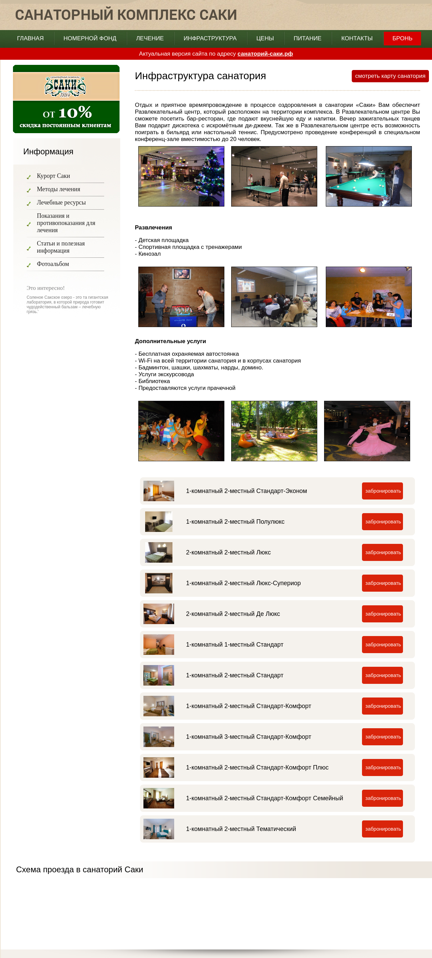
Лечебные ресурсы (61, 202)
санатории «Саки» (350, 105)
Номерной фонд (90, 38)
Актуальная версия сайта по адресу (216, 54)
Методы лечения (58, 189)
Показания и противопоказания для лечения (66, 223)
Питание (307, 38)
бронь (402, 38)
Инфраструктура (210, 38)
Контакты (357, 38)
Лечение (150, 38)
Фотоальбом (53, 263)
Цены (265, 38)
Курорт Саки (53, 175)
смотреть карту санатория (390, 76)
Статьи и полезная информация (61, 247)
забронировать (383, 491)
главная (30, 38)
